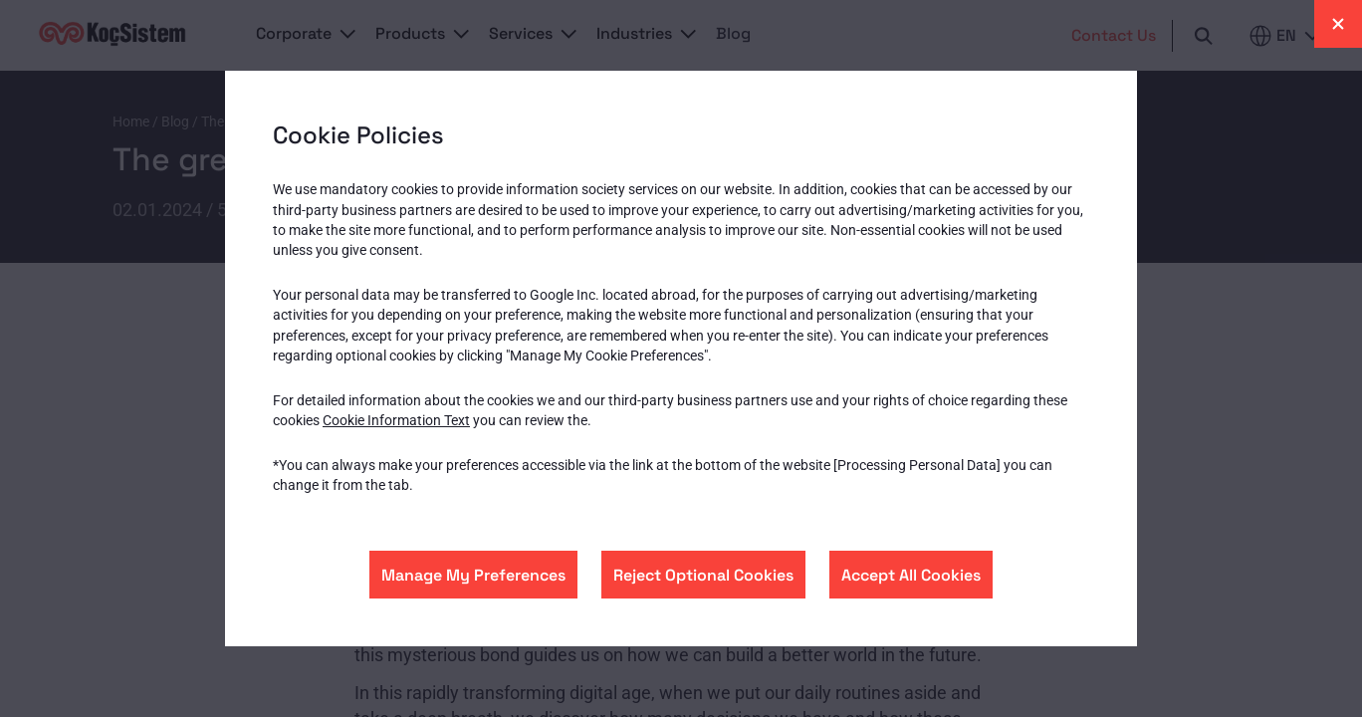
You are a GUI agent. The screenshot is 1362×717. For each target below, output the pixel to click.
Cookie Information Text (396, 420)
